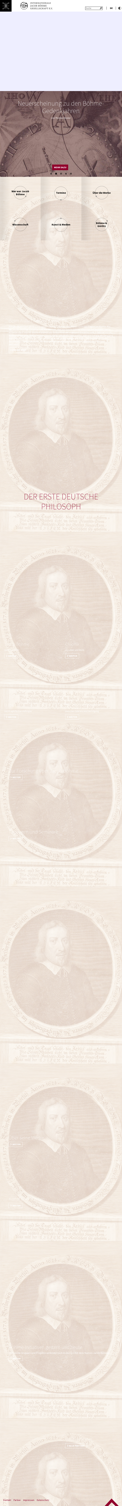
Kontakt (7, 1500)
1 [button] (51, 173)
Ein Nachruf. (19, 349)
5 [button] (71, 173)
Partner (17, 1500)
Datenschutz (43, 1500)
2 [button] (56, 173)
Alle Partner (77, 1445)
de (111, 8)
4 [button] (66, 173)
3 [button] (61, 173)
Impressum (28, 1500)
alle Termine (43, 167)
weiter (12, 655)
